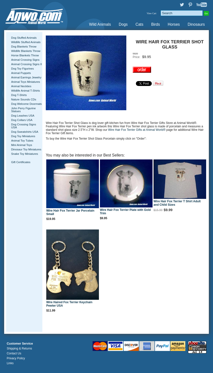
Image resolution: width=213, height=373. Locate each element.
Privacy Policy (16, 358)
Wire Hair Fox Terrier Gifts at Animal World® (137, 130)
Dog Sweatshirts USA (24, 131)
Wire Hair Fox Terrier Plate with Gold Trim (125, 211)
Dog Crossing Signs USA (23, 126)
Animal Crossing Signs (25, 59)
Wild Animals (100, 24)
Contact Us (14, 353)
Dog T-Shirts (19, 95)
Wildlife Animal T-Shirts (25, 90)
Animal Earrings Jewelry (26, 77)
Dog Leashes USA (22, 115)
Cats (139, 24)
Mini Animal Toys (21, 145)
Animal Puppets (21, 73)
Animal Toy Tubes (22, 140)
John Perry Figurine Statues (23, 110)
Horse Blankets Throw (25, 55)
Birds (155, 24)
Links (10, 363)
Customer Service (20, 343)
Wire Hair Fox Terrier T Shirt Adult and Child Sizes (177, 203)
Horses (174, 24)
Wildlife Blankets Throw (25, 50)
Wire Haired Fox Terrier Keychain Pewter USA (69, 304)
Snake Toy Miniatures (24, 153)
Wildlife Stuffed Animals (25, 42)
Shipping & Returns (19, 348)
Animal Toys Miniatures (25, 81)
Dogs (123, 24)
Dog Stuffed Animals (23, 37)
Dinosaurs (196, 24)
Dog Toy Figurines (22, 68)
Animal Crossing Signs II (26, 64)
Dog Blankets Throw (23, 46)
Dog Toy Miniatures (23, 136)
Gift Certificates (20, 162)
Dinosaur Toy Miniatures (26, 149)
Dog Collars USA (21, 120)
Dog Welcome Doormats (26, 103)
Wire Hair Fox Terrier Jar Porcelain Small (70, 212)
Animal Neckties (21, 86)
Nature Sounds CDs (23, 99)
